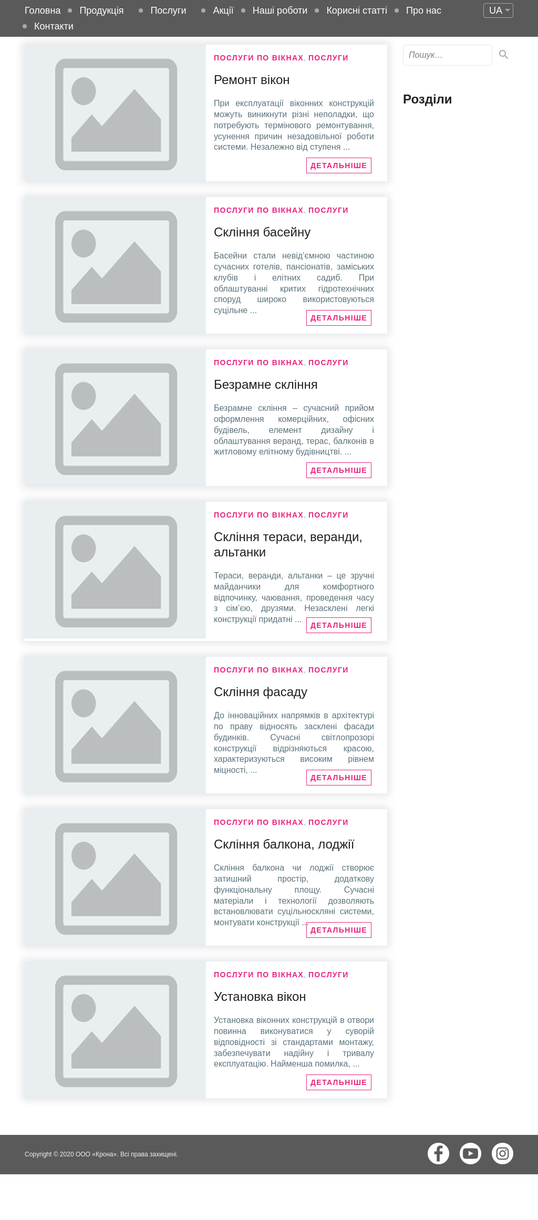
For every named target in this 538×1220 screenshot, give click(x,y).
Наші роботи (280, 10)
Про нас (423, 10)
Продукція (101, 10)
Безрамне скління (266, 384)
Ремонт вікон (252, 80)
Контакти (54, 26)
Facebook (438, 1153)
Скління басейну (262, 232)
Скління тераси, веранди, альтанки (288, 544)
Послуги (168, 10)
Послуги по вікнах (259, 58)
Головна (42, 10)
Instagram (502, 1153)
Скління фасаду (260, 692)
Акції (223, 10)
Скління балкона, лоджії (284, 844)
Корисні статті (356, 10)
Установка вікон (260, 996)
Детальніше (339, 165)
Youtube (470, 1153)
